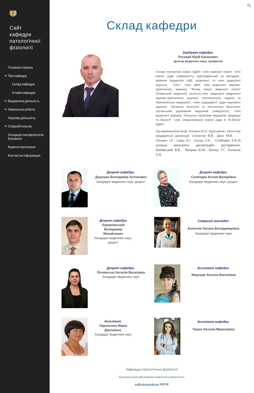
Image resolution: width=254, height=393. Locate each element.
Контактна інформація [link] (24, 155)
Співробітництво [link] (20, 126)
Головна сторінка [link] (20, 67)
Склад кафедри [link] (23, 84)
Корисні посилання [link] (22, 147)
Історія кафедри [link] (23, 92)
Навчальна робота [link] (21, 109)
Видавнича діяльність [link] (24, 101)
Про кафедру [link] (17, 76)
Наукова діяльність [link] (22, 118)
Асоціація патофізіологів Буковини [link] (25, 136)
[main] (151, 25)
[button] (249, 5)
